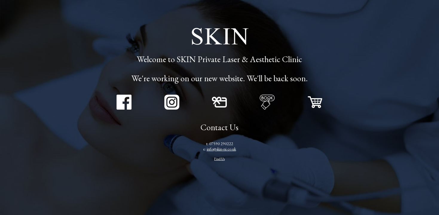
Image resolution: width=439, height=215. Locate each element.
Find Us (219, 158)
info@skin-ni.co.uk (221, 149)
